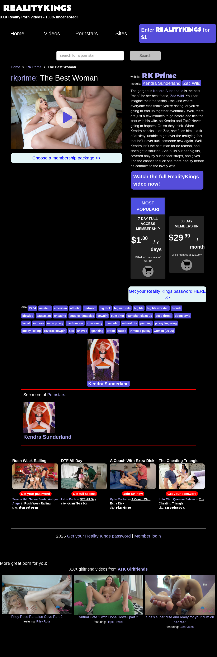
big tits (138, 308)
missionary (94, 323)
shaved (82, 330)
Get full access (84, 493)
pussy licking (31, 330)
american (60, 308)
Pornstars (86, 33)
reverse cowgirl (55, 330)
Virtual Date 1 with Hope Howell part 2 (108, 617)
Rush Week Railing (29, 461)
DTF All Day (71, 461)
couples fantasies (82, 315)
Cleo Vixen (187, 627)
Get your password (35, 493)
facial (26, 323)
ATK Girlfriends (133, 569)
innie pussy (55, 323)
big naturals (122, 308)
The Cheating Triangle (178, 461)
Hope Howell (115, 622)
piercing (146, 323)
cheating (60, 315)
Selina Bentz (37, 499)
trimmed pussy (140, 330)
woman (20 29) (164, 330)
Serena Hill (19, 499)
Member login (147, 536)
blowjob (27, 315)
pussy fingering (166, 323)
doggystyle (182, 315)
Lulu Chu (165, 499)
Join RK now (133, 493)
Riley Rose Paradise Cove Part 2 (36, 617)
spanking (97, 330)
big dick (105, 308)
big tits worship (157, 308)
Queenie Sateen (184, 499)
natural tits (129, 323)
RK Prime (34, 67)
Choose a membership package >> (66, 157)
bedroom (90, 308)
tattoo (111, 330)
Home (17, 33)
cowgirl (102, 315)
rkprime (23, 78)
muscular (112, 323)
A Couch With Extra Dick (132, 461)
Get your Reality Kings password (99, 536)
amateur (45, 308)
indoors (38, 323)
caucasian (44, 315)
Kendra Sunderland (161, 83)
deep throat (163, 315)
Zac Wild (192, 83)
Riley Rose (43, 621)
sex (71, 330)
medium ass (75, 323)
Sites (121, 33)
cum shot (117, 315)
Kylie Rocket (118, 499)
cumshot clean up (139, 315)
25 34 (32, 308)
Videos (52, 33)
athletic (75, 308)
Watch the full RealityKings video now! (166, 180)
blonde (176, 308)
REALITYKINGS (37, 8)
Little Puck (68, 499)
